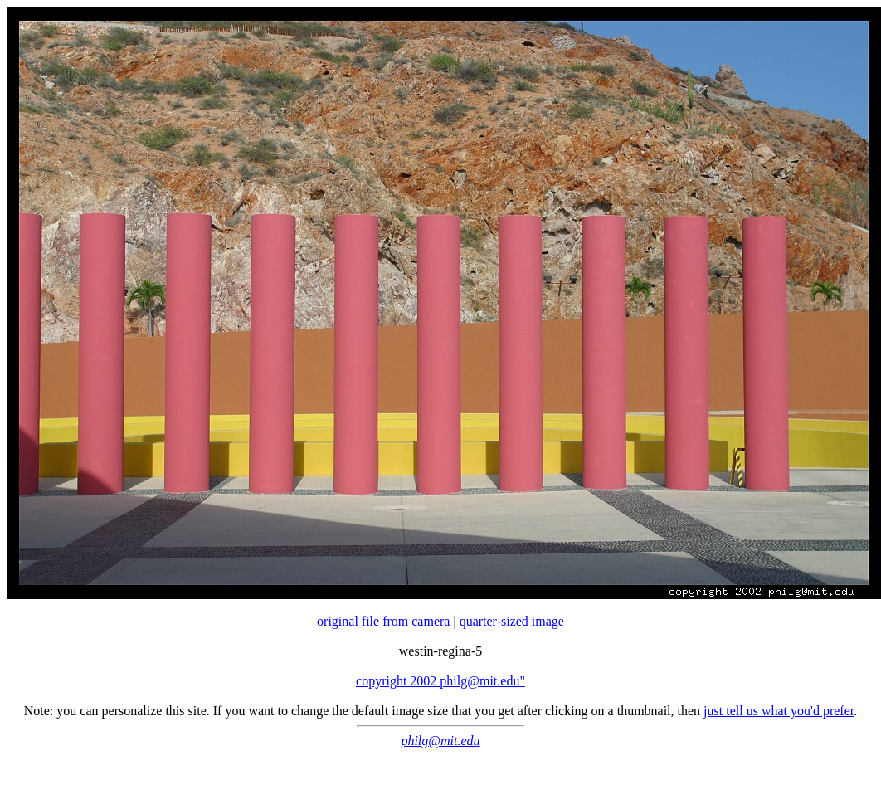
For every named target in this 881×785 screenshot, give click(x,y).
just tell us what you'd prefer (778, 711)
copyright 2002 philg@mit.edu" (440, 681)
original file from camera (383, 621)
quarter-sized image (512, 621)
